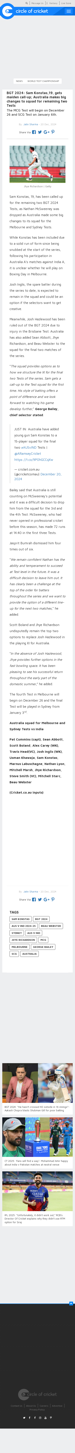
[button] (71, 1303)
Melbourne (19, 946)
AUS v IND (33, 932)
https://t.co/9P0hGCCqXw (33, 460)
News (19, 81)
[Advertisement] (36, 841)
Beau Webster (51, 925)
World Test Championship (43, 81)
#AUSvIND (28, 447)
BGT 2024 (41, 919)
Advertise (57, 1405)
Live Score (66, 3)
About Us (31, 1405)
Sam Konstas (21, 919)
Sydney (17, 932)
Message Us (37, 3)
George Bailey (43, 946)
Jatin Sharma (30, 891)
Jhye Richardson (23, 939)
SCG (14, 953)
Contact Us (16, 1405)
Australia (29, 953)
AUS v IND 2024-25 (23, 925)
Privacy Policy (37, 1409)
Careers (44, 1405)
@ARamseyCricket (27, 454)
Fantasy (53, 3)
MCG (43, 939)
